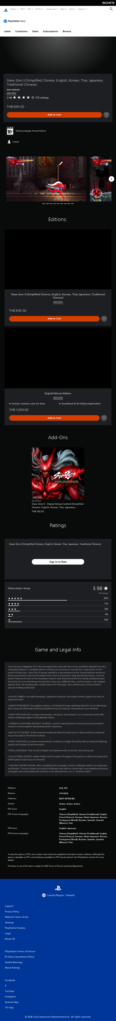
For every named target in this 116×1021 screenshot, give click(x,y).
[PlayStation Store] (15, 17)
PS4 (29, 9)
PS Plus (38, 9)
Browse (67, 28)
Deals (35, 28)
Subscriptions (50, 28)
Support (81, 9)
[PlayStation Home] (5, 9)
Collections (21, 28)
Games (13, 9)
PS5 (21, 9)
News (63, 9)
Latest (7, 28)
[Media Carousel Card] (46, 176)
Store (71, 9)
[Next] (111, 176)
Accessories (50, 9)
